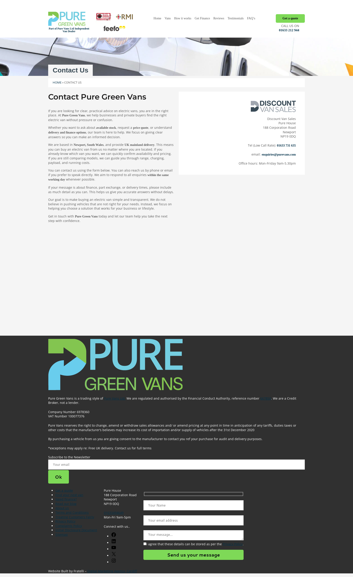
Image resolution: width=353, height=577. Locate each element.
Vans (168, 18)
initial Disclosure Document (76, 530)
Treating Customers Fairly (74, 517)
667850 (265, 398)
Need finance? (66, 499)
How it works (182, 18)
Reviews (218, 18)
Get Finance (202, 18)
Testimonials (236, 18)
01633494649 (114, 513)
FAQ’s (251, 18)
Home (157, 18)
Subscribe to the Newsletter (69, 457)
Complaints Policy (68, 526)
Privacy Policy (65, 521)
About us (62, 508)
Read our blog (66, 504)
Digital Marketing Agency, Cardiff (112, 571)
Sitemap (61, 534)
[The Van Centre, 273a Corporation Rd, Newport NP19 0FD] (176, 288)
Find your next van (69, 495)
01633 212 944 (289, 30)
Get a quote (290, 18)
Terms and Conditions (72, 512)
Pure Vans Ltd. (115, 398)
